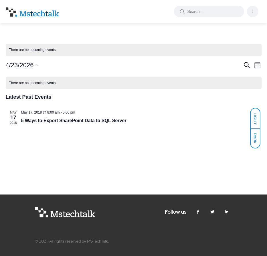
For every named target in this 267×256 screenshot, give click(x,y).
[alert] (134, 50)
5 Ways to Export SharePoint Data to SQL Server (73, 120)
